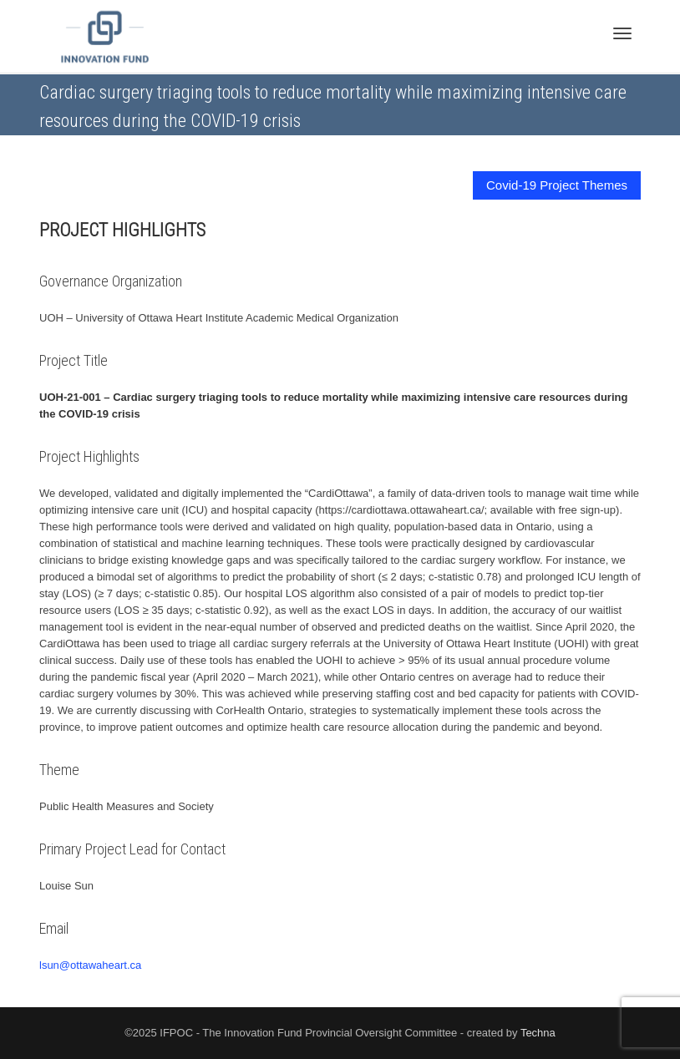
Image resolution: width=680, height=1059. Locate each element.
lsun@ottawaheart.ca (90, 965)
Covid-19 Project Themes (556, 185)
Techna (538, 1032)
